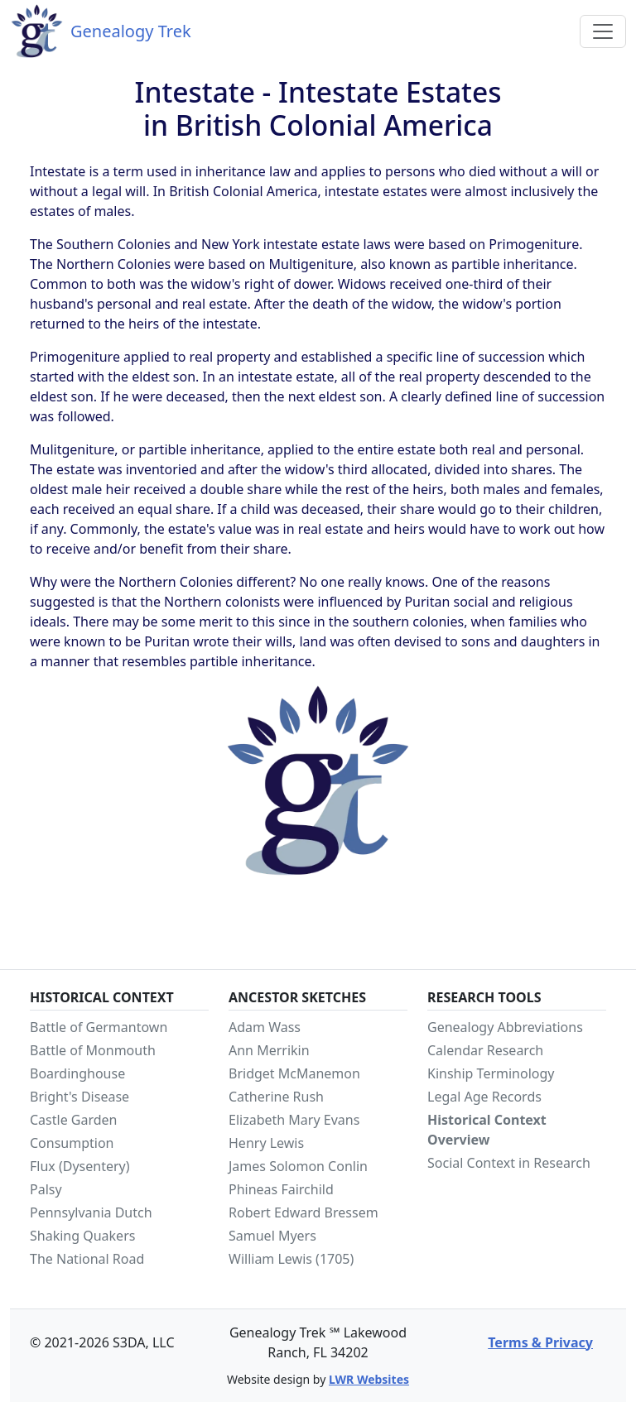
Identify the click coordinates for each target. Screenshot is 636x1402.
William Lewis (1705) (291, 1259)
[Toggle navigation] (603, 31)
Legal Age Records (484, 1097)
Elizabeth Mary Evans (294, 1120)
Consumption (72, 1143)
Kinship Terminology (490, 1073)
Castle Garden (74, 1120)
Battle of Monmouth (93, 1050)
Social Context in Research (508, 1163)
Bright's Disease (79, 1097)
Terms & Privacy (540, 1342)
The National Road (87, 1259)
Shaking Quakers (82, 1236)
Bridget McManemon (294, 1073)
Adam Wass (265, 1027)
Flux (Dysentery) (80, 1166)
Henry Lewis (266, 1143)
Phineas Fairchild (281, 1189)
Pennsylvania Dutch (91, 1212)
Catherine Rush (276, 1097)
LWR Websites (369, 1379)
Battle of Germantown (98, 1027)
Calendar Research (485, 1050)
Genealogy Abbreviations (505, 1027)
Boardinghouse (77, 1073)
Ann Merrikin (269, 1050)
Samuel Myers (272, 1236)
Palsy (46, 1189)
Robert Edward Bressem (303, 1212)
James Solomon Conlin (298, 1166)
